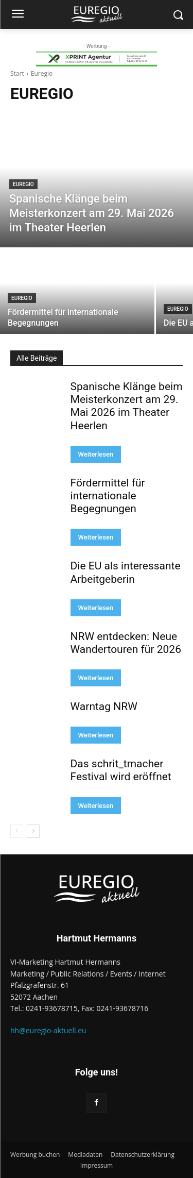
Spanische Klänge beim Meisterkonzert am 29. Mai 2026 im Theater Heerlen (127, 406)
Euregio (23, 184)
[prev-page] (16, 831)
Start (17, 73)
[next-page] (33, 831)
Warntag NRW (104, 706)
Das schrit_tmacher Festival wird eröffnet (121, 770)
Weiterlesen (96, 454)
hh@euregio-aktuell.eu (48, 1030)
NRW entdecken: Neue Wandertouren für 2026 (126, 642)
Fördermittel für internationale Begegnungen (108, 496)
